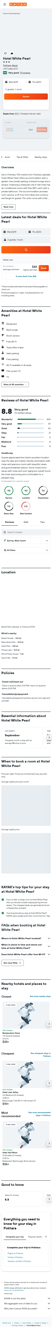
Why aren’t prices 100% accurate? (27, 1308)
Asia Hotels (27, 1323)
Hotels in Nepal (40, 1323)
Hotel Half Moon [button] (9, 1152)
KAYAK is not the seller (27, 1298)
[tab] (9, 522)
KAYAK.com (6, 1323)
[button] (5, 4)
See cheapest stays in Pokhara (41, 1054)
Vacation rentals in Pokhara (19, 1261)
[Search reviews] (28, 532)
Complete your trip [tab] (15, 1237)
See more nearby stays (40, 996)
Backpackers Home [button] (11, 1033)
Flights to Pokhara (15, 1253)
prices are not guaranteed (13, 1290)
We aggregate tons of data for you (27, 1303)
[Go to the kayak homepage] (18, 4)
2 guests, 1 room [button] (13, 89)
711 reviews (25, 72)
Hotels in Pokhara (15, 1257)
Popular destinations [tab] (38, 1237)
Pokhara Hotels (17, 1325)
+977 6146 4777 (10, 68)
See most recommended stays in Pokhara (39, 1114)
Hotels (16, 1323)
